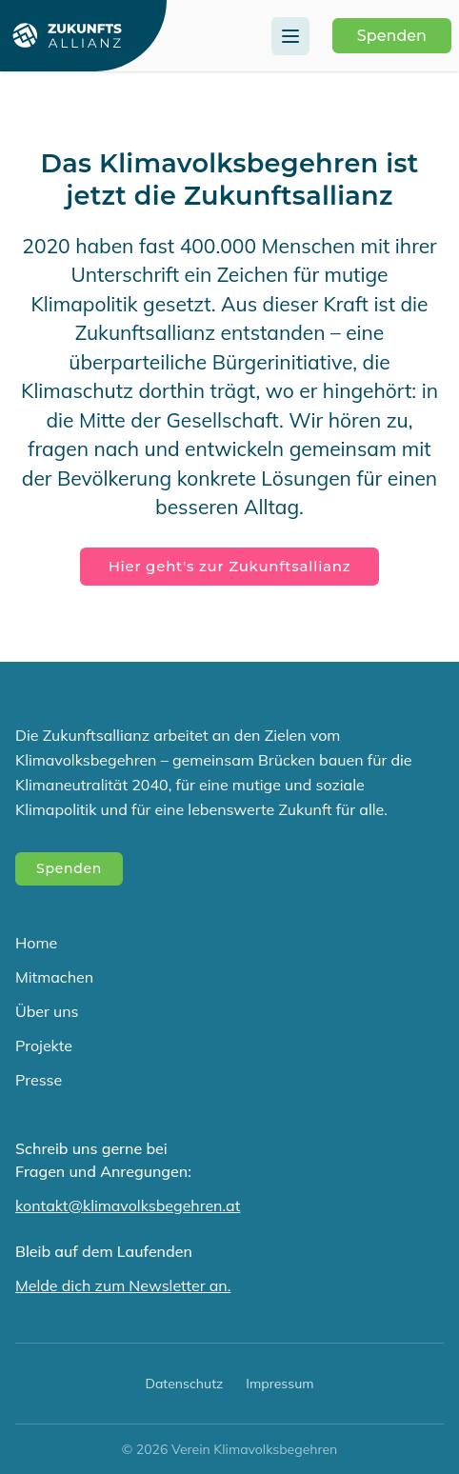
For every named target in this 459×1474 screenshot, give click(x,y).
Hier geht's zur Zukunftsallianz (230, 566)
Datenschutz (184, 1383)
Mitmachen (54, 976)
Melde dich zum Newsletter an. (122, 1285)
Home (36, 942)
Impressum (279, 1383)
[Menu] (290, 36)
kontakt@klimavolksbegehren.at (127, 1205)
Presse (38, 1079)
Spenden (392, 36)
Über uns (47, 1011)
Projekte (43, 1045)
